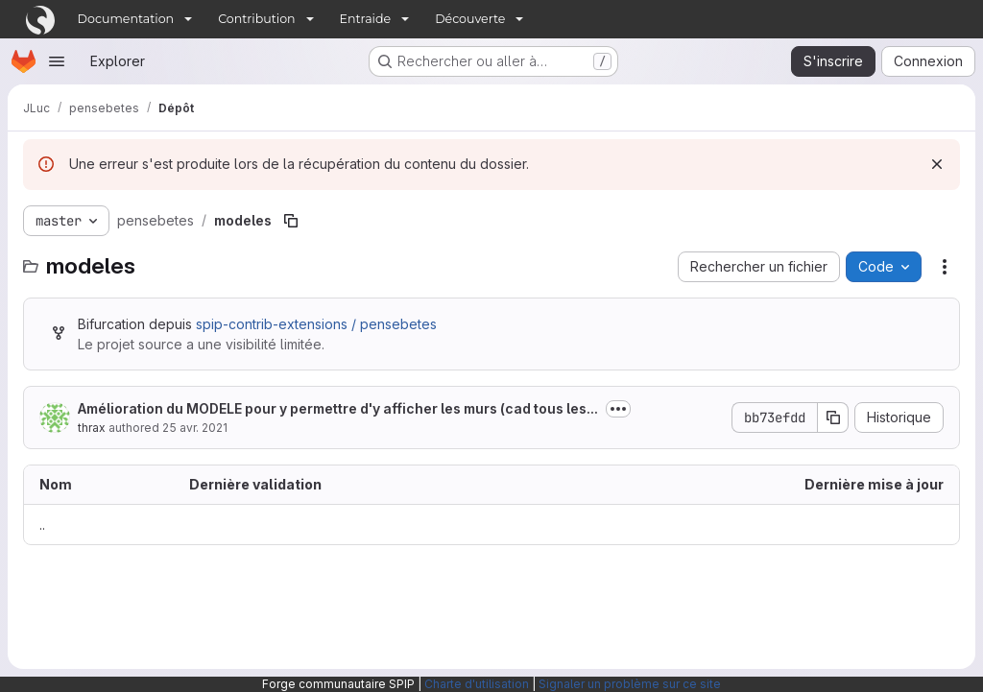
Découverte (470, 19)
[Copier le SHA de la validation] (833, 417)
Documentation (126, 19)
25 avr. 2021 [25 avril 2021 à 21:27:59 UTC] (195, 427)
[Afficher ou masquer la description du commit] (618, 409)
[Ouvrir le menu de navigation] (56, 61)
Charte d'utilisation (476, 684)
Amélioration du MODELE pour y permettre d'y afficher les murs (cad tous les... (338, 408)
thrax (92, 427)
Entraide (366, 19)
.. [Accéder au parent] (42, 524)
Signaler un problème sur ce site (630, 684)
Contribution (256, 19)
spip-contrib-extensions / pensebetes (316, 324)
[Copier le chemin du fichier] (291, 220)
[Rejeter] (936, 164)
